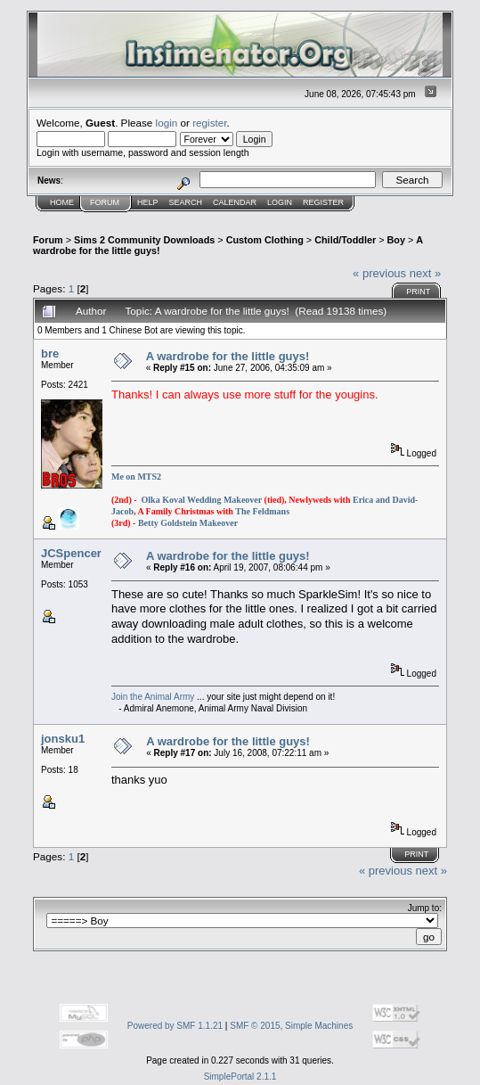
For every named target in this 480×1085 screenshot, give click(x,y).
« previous (379, 273)
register (209, 122)
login (167, 122)
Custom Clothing (265, 239)
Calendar (234, 202)
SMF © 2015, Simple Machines (291, 1026)
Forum (104, 202)
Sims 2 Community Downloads (144, 239)
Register (323, 202)
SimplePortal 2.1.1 (240, 1076)
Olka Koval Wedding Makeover (202, 500)
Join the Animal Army (152, 697)
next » (425, 273)
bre (50, 353)
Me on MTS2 (136, 476)
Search (186, 202)
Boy (396, 239)
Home (62, 202)
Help (148, 202)
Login (279, 202)
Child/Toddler (345, 239)
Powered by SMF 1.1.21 (175, 1026)
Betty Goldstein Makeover (188, 523)
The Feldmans (262, 511)
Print (418, 291)
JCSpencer (71, 553)
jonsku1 (63, 738)
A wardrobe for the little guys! (228, 356)
